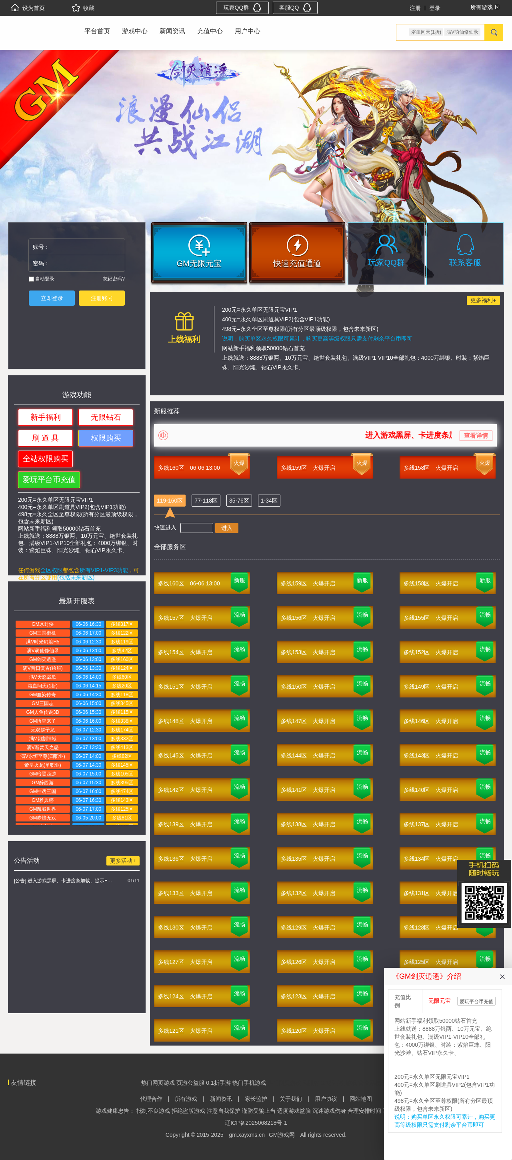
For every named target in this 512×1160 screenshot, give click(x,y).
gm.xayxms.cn (247, 1135)
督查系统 (369, 1083)
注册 (415, 8)
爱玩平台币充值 (49, 479)
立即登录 (52, 298)
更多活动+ (123, 860)
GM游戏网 (282, 1135)
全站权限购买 (45, 459)
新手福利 (45, 417)
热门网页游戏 (158, 1083)
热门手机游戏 (249, 1083)
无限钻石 (106, 417)
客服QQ (295, 7)
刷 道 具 (45, 438)
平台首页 (97, 31)
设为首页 (28, 8)
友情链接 (23, 1082)
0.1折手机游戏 (338, 1083)
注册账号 (102, 298)
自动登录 (41, 279)
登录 (434, 8)
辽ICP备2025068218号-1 (256, 1123)
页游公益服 (190, 1083)
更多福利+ (483, 300)
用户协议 (326, 1099)
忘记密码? (114, 279)
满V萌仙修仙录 (462, 32)
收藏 (83, 8)
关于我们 (291, 1099)
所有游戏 (186, 1099)
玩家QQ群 (243, 7)
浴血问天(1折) (426, 32)
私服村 (310, 1083)
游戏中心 (135, 31)
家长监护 (256, 1099)
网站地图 (361, 1099)
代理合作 (151, 1099)
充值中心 (210, 31)
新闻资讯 (172, 31)
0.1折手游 (218, 1083)
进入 (226, 528)
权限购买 (106, 438)
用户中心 (247, 31)
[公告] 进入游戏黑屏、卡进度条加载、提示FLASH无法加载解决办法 (64, 881)
